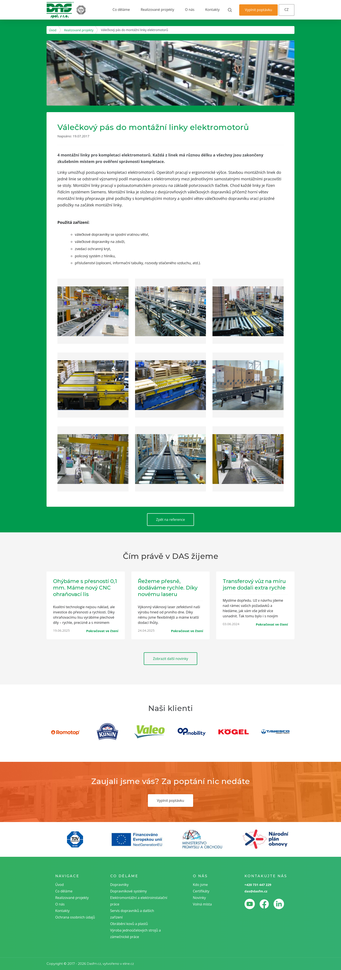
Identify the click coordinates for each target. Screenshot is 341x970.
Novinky (199, 897)
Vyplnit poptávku (258, 9)
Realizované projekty (157, 9)
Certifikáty (201, 891)
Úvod (52, 30)
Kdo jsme (200, 884)
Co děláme (121, 9)
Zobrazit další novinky (170, 658)
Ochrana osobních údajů (75, 917)
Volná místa (202, 904)
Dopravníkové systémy (128, 891)
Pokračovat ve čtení (102, 631)
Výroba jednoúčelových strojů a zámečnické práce (135, 933)
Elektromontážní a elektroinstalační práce (138, 901)
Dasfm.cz (94, 964)
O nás (189, 9)
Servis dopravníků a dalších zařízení (132, 914)
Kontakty (212, 9)
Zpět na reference (170, 519)
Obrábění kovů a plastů (129, 923)
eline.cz (128, 964)
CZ (286, 9)
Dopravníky (119, 884)
